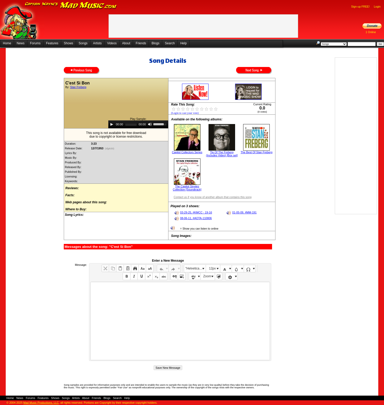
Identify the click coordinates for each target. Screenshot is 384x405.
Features (52, 43)
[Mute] (150, 124)
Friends (141, 43)
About (126, 43)
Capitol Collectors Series (187, 152)
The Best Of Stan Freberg (256, 152)
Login (377, 6)
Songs (83, 43)
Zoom (207, 276)
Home (7, 43)
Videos (111, 43)
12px (212, 268)
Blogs (155, 43)
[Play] (112, 124)
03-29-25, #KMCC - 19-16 (196, 212)
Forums (35, 43)
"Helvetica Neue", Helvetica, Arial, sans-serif (195, 268)
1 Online (371, 32)
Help (183, 43)
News (20, 43)
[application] (138, 124)
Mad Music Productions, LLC (41, 402)
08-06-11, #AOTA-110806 (196, 218)
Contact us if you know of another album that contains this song (212, 197)
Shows (68, 43)
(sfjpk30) (109, 148)
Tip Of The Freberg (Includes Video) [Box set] (221, 154)
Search (170, 43)
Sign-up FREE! (360, 6)
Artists (97, 43)
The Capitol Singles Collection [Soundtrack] (187, 188)
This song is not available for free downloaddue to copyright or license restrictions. (116, 134)
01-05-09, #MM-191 (244, 212)
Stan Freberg (78, 87)
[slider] (131, 124)
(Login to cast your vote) (185, 113)
